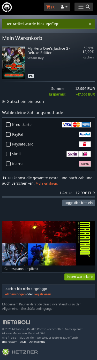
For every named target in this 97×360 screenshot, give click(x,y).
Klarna (51, 164)
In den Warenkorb (80, 277)
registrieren (42, 294)
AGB (23, 342)
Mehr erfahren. (47, 183)
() (50, 6)
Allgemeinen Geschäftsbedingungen (28, 309)
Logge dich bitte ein (79, 203)
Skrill (51, 154)
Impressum (9, 342)
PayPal (51, 134)
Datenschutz (37, 342)
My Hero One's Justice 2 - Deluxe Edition (49, 50)
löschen (88, 57)
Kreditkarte (51, 124)
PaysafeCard (51, 144)
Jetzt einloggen (15, 294)
